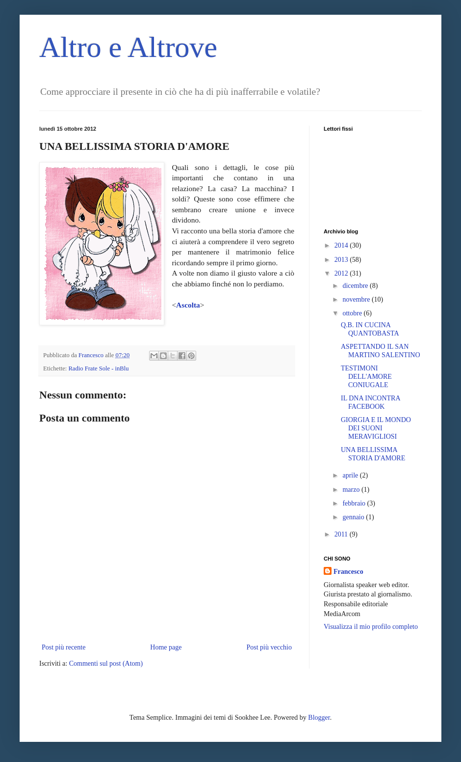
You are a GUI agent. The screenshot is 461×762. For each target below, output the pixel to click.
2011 (342, 534)
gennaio (354, 517)
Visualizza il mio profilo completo (371, 626)
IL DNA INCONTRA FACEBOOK (370, 402)
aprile (350, 475)
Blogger (319, 717)
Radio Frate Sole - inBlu (98, 368)
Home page (165, 647)
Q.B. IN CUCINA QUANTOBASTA (370, 329)
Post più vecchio (269, 647)
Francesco (348, 571)
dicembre (356, 285)
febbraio (354, 503)
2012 (342, 273)
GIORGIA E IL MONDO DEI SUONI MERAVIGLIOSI (376, 428)
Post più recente (63, 647)
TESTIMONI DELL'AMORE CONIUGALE (366, 377)
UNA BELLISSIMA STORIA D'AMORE (373, 454)
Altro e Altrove (128, 47)
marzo (351, 489)
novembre (356, 299)
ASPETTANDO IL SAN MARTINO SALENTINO (380, 351)
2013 (342, 259)
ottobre (352, 313)
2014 (342, 245)
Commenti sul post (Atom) (106, 663)
